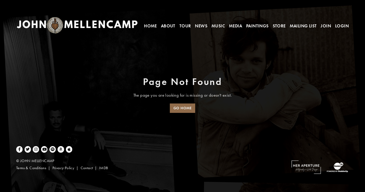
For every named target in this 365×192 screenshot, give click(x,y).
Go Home (182, 108)
